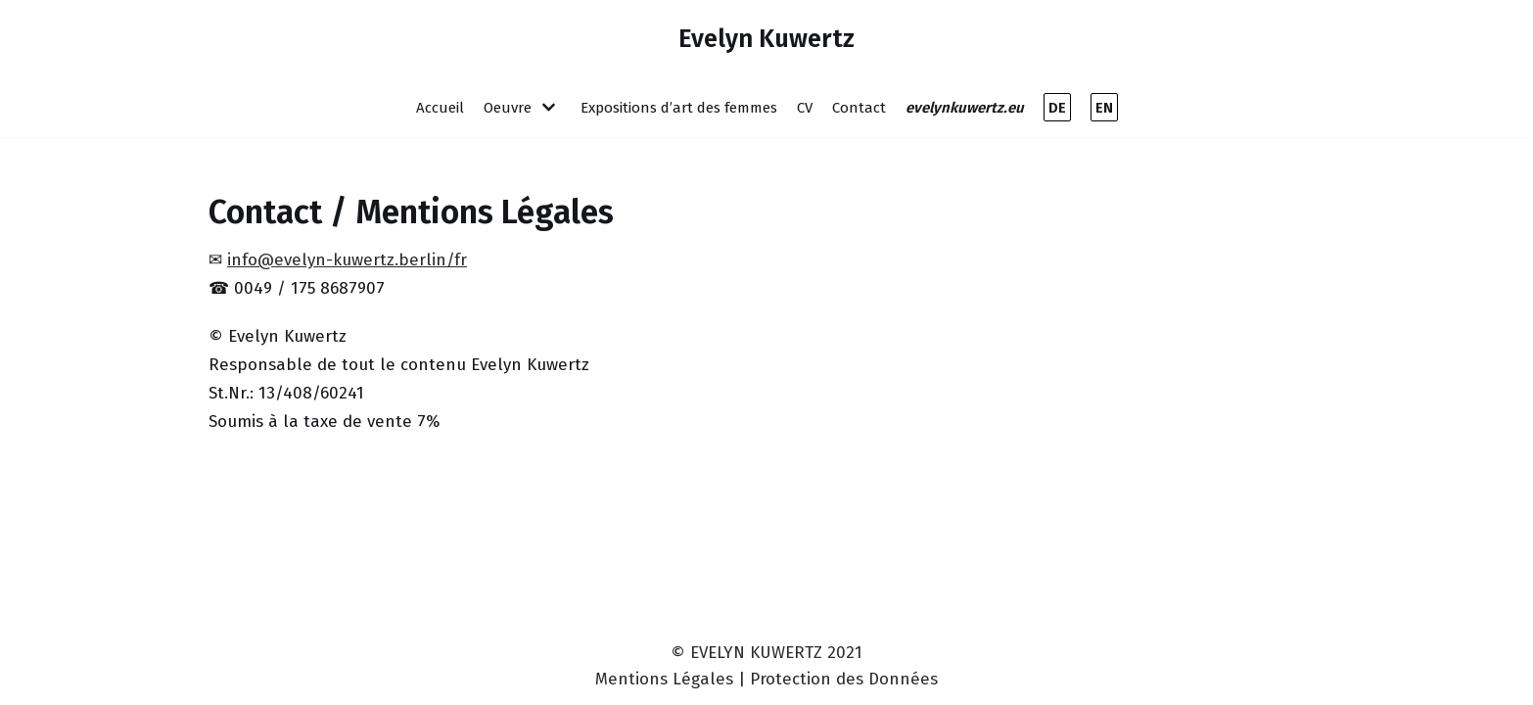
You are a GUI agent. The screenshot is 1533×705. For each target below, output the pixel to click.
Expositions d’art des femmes (679, 108)
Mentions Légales (664, 679)
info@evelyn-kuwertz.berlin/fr (347, 260)
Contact (859, 108)
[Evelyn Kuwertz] (766, 39)
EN (1104, 108)
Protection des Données (844, 679)
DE (1057, 108)
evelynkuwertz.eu (965, 108)
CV (805, 108)
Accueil (440, 108)
